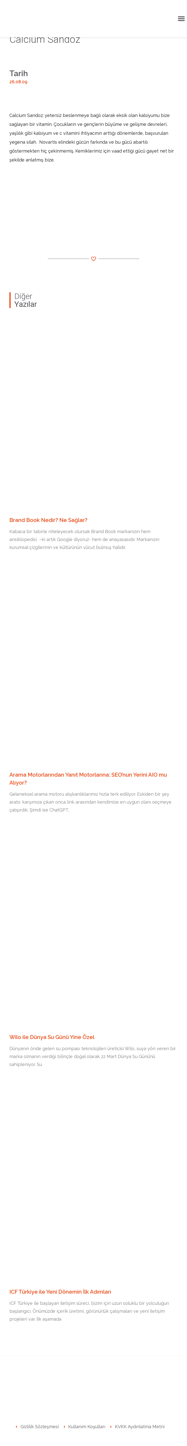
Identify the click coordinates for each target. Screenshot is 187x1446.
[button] (181, 18)
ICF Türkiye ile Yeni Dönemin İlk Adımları (60, 1291)
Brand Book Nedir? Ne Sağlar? (48, 520)
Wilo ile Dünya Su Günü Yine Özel (52, 1037)
